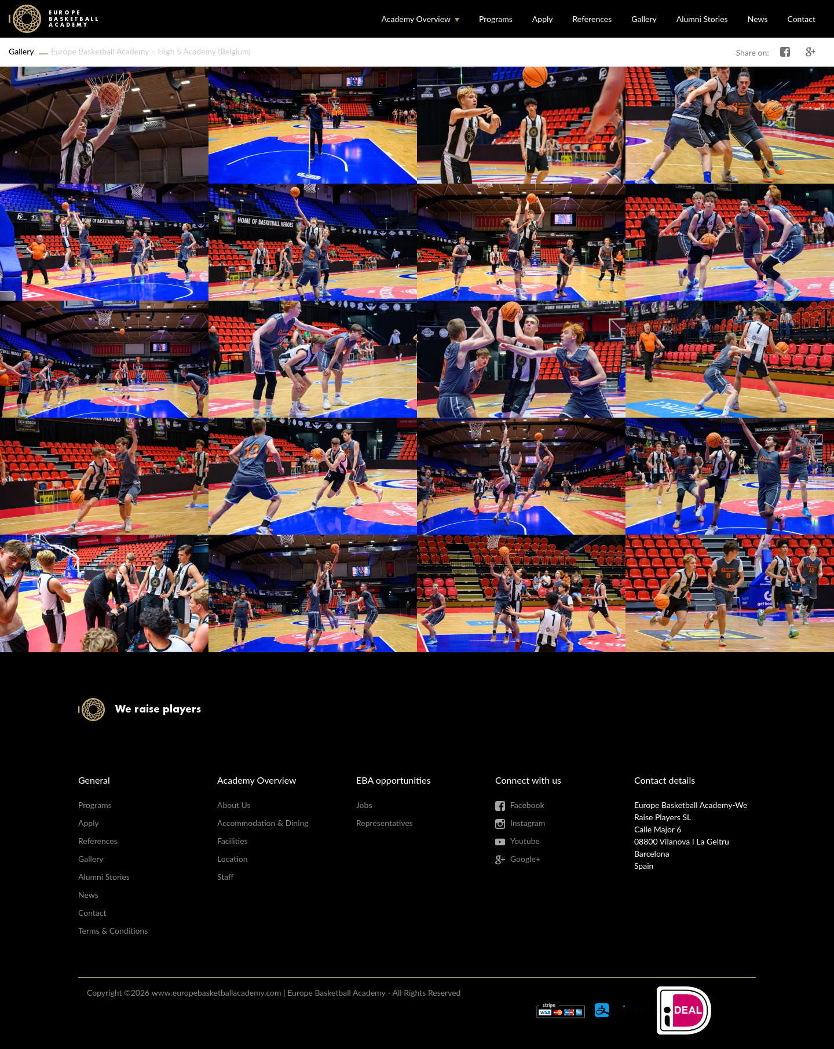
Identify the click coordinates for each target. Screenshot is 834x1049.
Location (232, 859)
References (592, 19)
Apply (542, 19)
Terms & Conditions (113, 930)
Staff (225, 877)
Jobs (364, 805)
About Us (234, 805)
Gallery (643, 19)
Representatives (384, 823)
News (758, 19)
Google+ (525, 859)
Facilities (232, 841)
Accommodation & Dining (263, 823)
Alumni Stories (702, 19)
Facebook (527, 805)
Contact (801, 19)
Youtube (525, 841)
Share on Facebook (785, 52)
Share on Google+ (810, 52)
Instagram (527, 823)
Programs (496, 19)
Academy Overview (416, 19)
